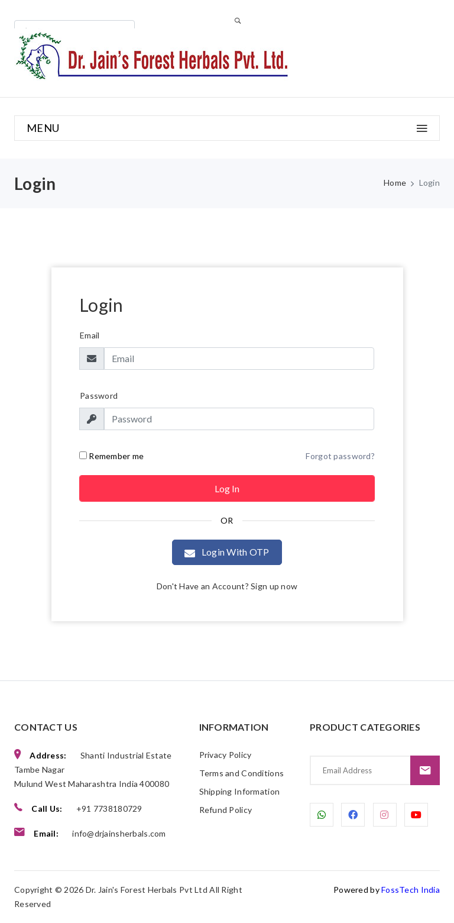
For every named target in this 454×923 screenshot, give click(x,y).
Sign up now (274, 586)
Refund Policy (225, 810)
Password (99, 395)
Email (89, 335)
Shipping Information (239, 791)
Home (395, 183)
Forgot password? (340, 456)
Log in (227, 488)
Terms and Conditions (241, 773)
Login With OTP (226, 552)
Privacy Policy (225, 755)
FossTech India (410, 890)
